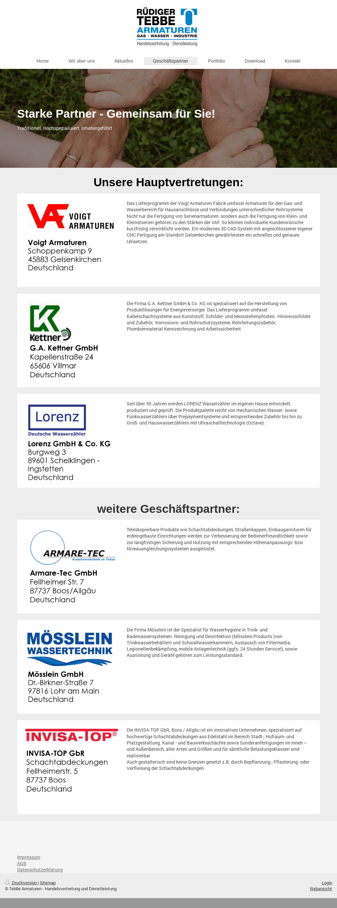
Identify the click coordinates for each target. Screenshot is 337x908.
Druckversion (21, 883)
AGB (21, 863)
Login (327, 883)
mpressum (29, 857)
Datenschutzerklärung (40, 869)
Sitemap (48, 883)
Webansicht (321, 889)
